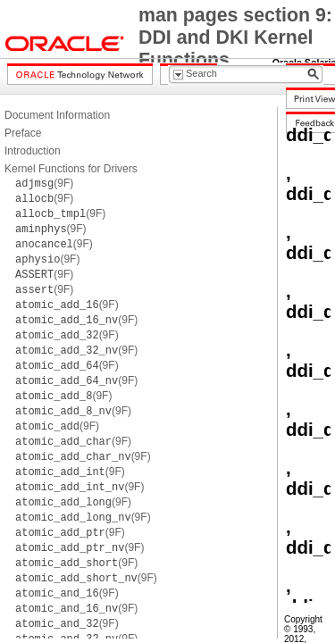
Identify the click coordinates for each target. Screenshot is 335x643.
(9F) (44, 183)
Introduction (32, 151)
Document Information (57, 115)
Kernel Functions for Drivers (71, 169)
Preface (22, 133)
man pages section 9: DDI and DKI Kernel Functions (235, 37)
